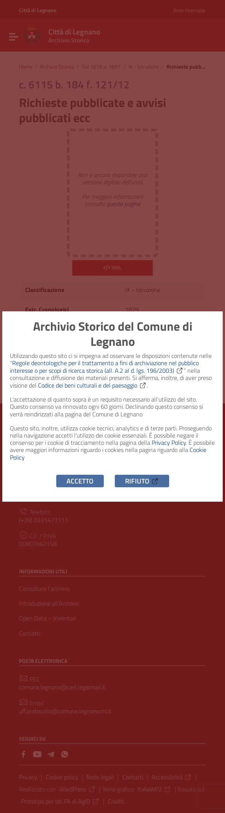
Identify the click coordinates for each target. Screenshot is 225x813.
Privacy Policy (169, 442)
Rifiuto (142, 481)
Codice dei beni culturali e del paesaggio (92, 385)
